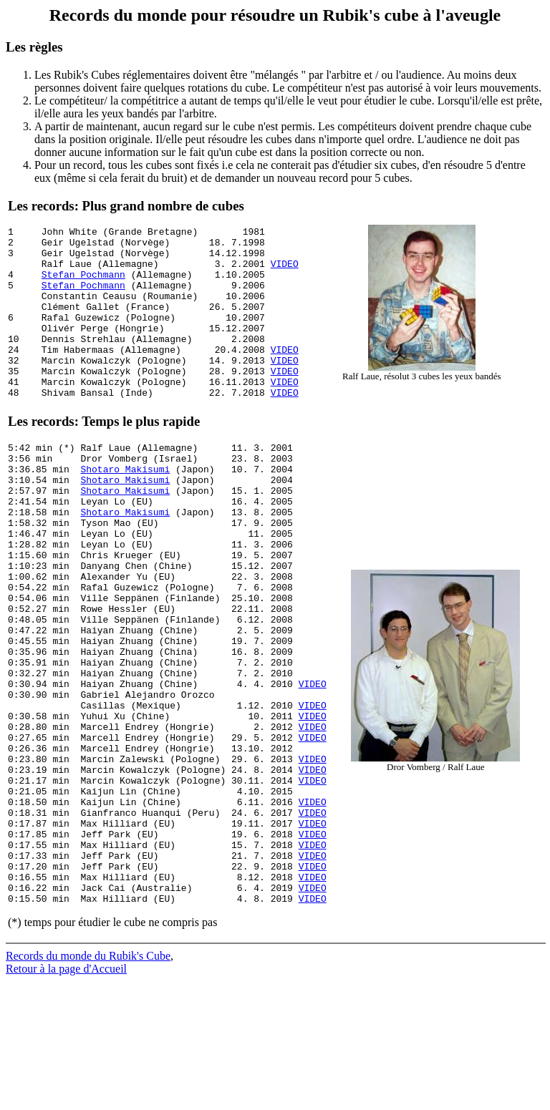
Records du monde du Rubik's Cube (88, 1085)
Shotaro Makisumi (125, 511)
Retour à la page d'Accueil (66, 1097)
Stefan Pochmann (83, 284)
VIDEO (285, 272)
